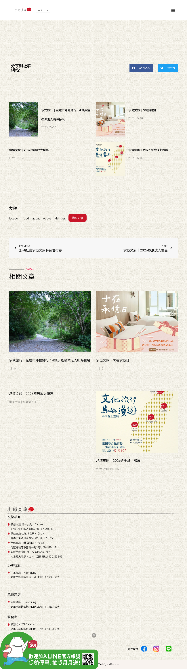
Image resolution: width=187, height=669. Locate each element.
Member (60, 218)
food (26, 218)
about (36, 218)
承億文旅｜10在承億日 (143, 110)
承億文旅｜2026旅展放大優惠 (29, 150)
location (14, 218)
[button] (173, 10)
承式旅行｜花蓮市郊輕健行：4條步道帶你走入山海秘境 (49, 360)
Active (47, 218)
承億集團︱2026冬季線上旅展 (148, 150)
